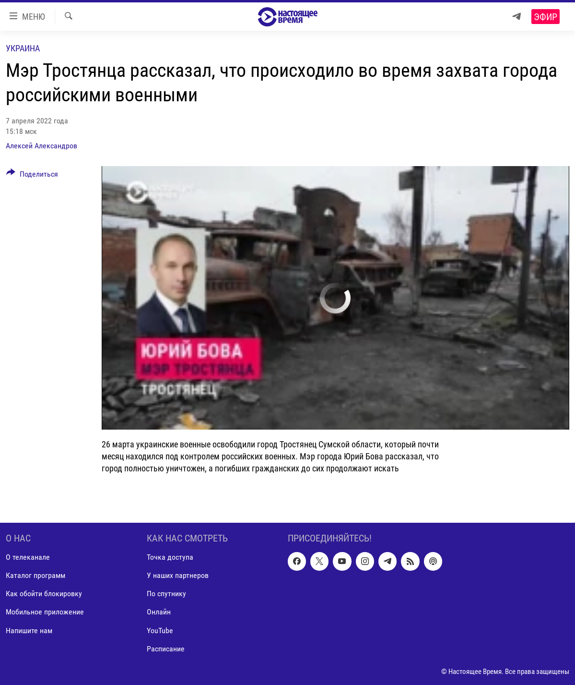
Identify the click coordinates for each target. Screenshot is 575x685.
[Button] (32, 175)
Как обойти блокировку (44, 593)
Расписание (166, 648)
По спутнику (166, 593)
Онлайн (159, 611)
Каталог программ (35, 575)
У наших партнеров (178, 575)
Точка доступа (170, 557)
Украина (23, 48)
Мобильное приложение (45, 611)
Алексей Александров (41, 145)
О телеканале (28, 557)
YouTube (160, 630)
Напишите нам (29, 630)
